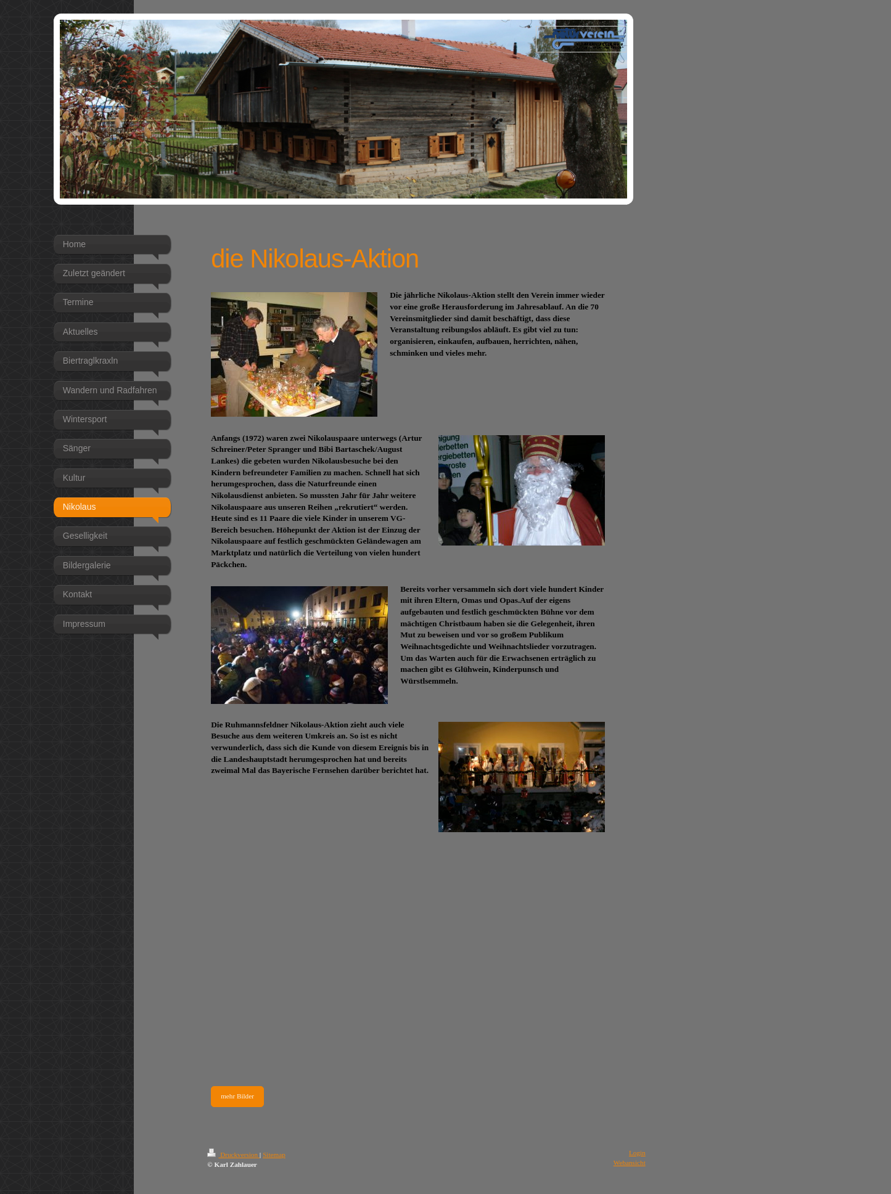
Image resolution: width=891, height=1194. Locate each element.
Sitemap (274, 1154)
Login (637, 1152)
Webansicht (630, 1162)
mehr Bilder (237, 1096)
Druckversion (233, 1154)
